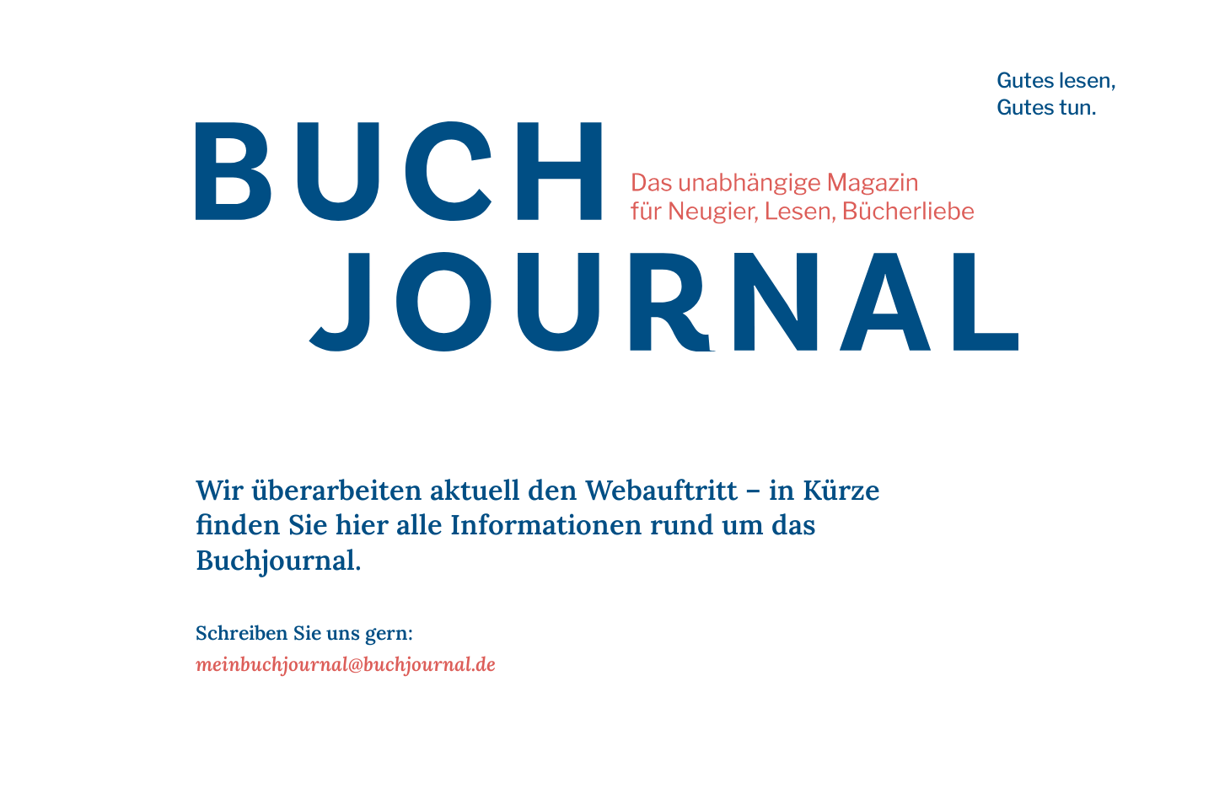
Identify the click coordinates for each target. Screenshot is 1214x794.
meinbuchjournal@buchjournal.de (346, 664)
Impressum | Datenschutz (246, 772)
